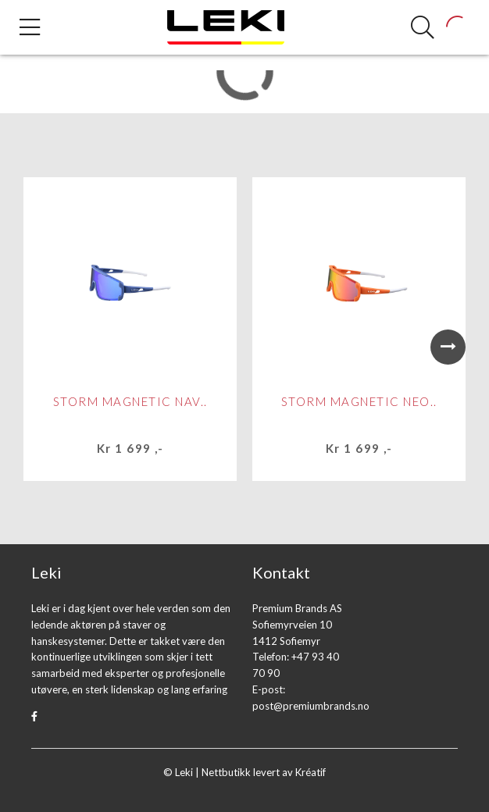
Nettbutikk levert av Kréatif (264, 772)
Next (448, 347)
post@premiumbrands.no (310, 706)
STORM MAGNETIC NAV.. (130, 401)
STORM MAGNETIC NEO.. (359, 401)
